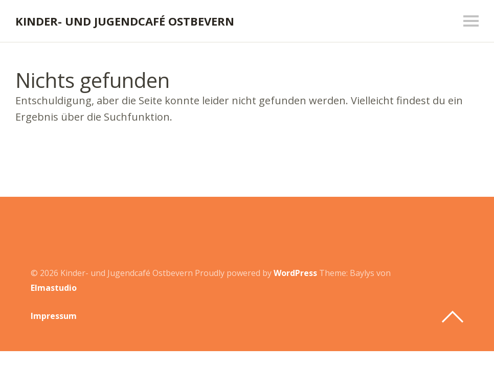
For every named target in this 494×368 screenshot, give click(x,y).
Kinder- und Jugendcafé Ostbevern (124, 21)
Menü (471, 21)
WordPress (295, 273)
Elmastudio (54, 287)
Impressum (54, 315)
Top (452, 317)
